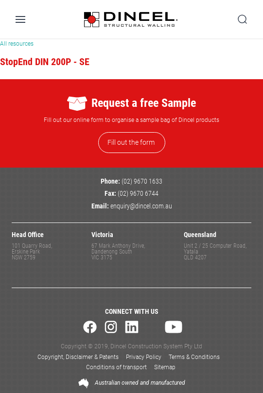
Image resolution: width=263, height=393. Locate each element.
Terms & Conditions (194, 357)
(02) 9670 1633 (142, 181)
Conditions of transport (116, 367)
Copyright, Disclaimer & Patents (78, 357)
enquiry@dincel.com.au (141, 206)
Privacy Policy (143, 357)
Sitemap (164, 367)
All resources (17, 43)
